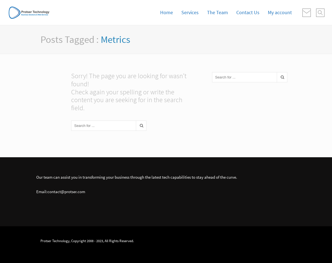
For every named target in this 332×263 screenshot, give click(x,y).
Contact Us (247, 12)
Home (166, 12)
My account (280, 12)
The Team (217, 12)
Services (190, 12)
